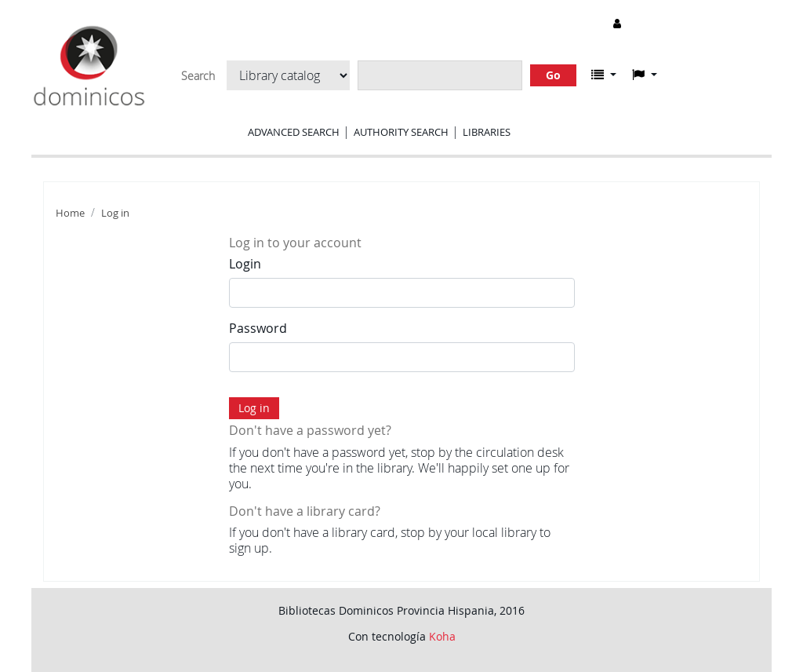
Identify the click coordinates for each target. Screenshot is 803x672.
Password (258, 328)
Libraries (487, 132)
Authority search (401, 132)
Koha (442, 636)
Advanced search (294, 132)
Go (553, 75)
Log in (115, 213)
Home (70, 213)
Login (245, 264)
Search (198, 76)
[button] (603, 74)
